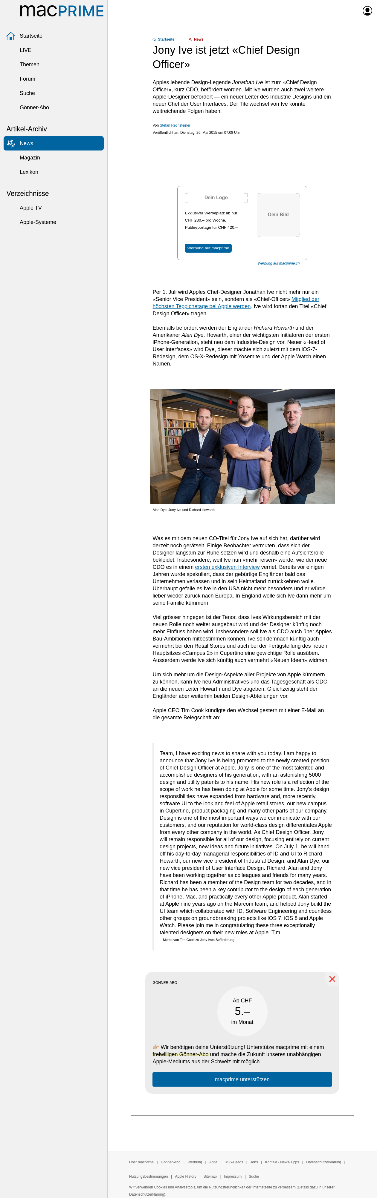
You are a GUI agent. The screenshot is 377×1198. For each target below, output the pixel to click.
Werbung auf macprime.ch (279, 263)
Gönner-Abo (27, 107)
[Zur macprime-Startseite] (62, 10)
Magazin (23, 157)
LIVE (18, 50)
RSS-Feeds (234, 1162)
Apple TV (24, 208)
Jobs (254, 1162)
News (19, 143)
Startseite (24, 36)
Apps (213, 1162)
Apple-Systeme (31, 222)
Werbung (194, 1162)
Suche (20, 93)
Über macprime (141, 1162)
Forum (20, 79)
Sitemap (210, 1176)
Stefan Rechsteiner (175, 125)
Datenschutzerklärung (323, 1162)
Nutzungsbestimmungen (148, 1176)
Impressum (233, 1176)
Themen (22, 64)
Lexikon (22, 172)
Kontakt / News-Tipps (282, 1162)
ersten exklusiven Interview (227, 567)
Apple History (185, 1176)
